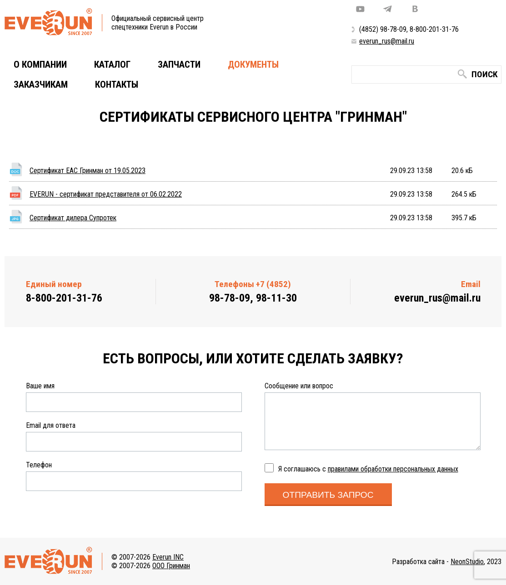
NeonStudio (467, 561)
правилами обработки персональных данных (393, 469)
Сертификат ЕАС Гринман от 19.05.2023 (87, 170)
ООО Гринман (171, 565)
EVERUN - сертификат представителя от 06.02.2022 (106, 194)
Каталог (112, 64)
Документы (253, 64)
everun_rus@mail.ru (386, 41)
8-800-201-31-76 (434, 29)
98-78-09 (393, 29)
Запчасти (179, 64)
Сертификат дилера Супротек (73, 217)
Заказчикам (41, 84)
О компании (40, 64)
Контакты (116, 84)
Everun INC (168, 557)
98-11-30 (276, 298)
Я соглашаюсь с (368, 469)
